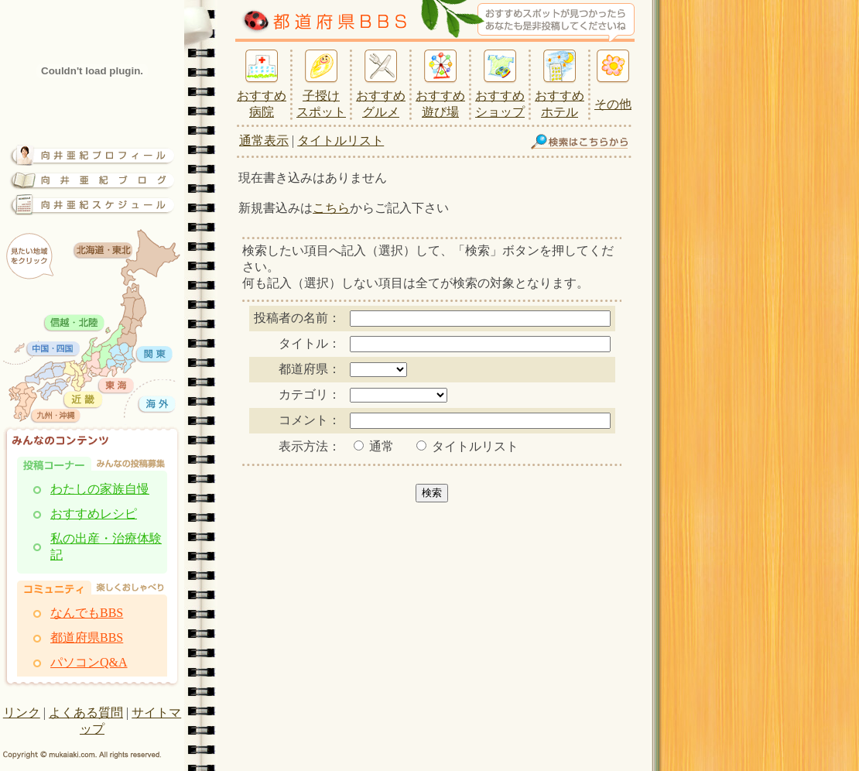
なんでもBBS (86, 612)
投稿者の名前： (297, 317)
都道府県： (310, 368)
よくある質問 (86, 712)
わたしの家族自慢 (99, 488)
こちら (331, 207)
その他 (612, 104)
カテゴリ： (310, 394)
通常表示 (264, 140)
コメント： (310, 420)
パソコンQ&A (89, 662)
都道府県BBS (86, 637)
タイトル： (310, 343)
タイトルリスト (340, 140)
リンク (21, 712)
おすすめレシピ (93, 513)
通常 (374, 446)
